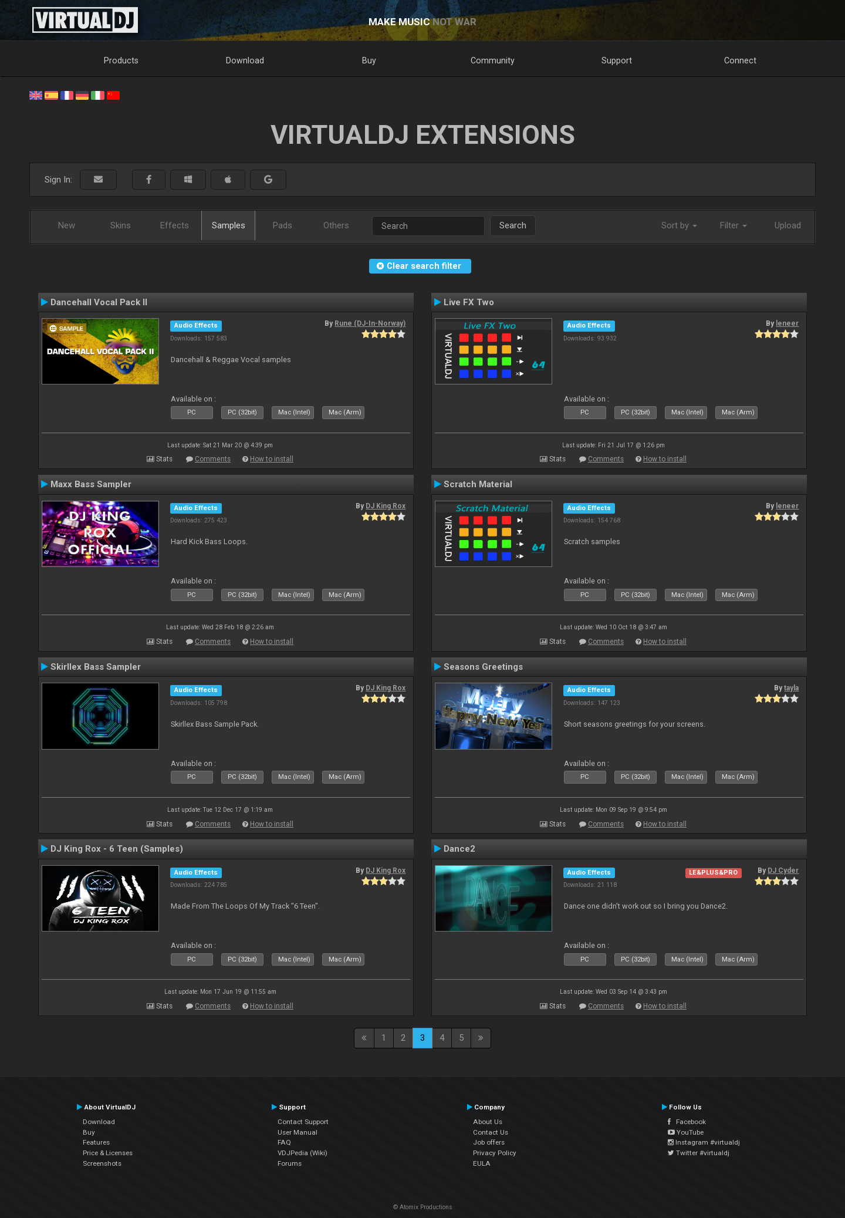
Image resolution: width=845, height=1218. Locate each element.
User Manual (297, 1132)
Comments (213, 459)
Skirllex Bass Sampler (95, 667)
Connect (740, 60)
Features (96, 1142)
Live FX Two (469, 302)
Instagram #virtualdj (704, 1142)
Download (245, 60)
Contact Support (303, 1122)
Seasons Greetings (483, 667)
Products (121, 60)
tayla (791, 688)
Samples (228, 225)
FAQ (284, 1142)
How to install (271, 459)
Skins (120, 225)
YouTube (686, 1132)
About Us (487, 1122)
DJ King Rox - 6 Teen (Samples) (116, 849)
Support (616, 60)
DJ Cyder (783, 870)
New (66, 225)
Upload (788, 225)
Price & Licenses (108, 1153)
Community (493, 60)
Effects (174, 225)
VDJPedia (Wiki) (302, 1153)
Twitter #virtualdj (698, 1153)
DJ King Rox (385, 506)
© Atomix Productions (422, 1207)
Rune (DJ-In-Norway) (369, 323)
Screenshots (102, 1163)
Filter (733, 225)
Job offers (489, 1142)
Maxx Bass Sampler (90, 484)
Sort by (679, 225)
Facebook (687, 1122)
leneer (787, 323)
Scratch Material (478, 484)
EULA (482, 1163)
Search (512, 225)
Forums (290, 1163)
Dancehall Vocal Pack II (98, 302)
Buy (369, 60)
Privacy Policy (494, 1153)
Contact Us (490, 1132)
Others (336, 225)
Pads (282, 225)
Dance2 (459, 849)
